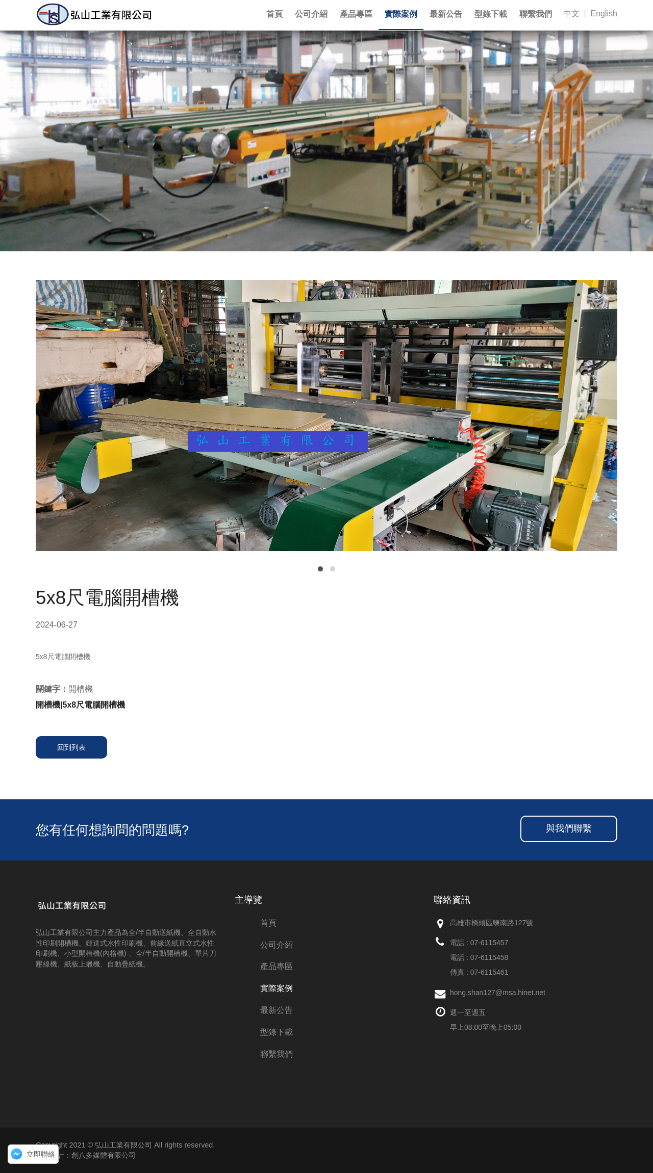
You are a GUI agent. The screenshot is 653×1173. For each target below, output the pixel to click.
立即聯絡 (41, 1154)
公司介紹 (276, 945)
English (604, 13)
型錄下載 (276, 1032)
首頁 (268, 923)
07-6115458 (489, 957)
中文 (571, 13)
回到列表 (71, 747)
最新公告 (276, 1010)
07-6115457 (489, 943)
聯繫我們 (276, 1054)
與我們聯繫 (569, 828)
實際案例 (276, 988)
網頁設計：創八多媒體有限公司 (86, 1155)
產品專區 (276, 966)
